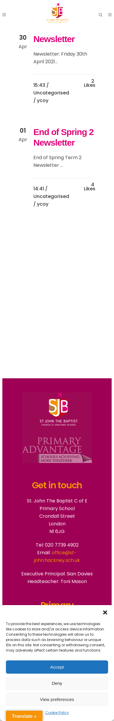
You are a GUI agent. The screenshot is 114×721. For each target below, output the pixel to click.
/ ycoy (40, 100)
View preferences (57, 699)
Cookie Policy (57, 712)
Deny (57, 683)
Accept (57, 667)
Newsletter (54, 39)
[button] (105, 612)
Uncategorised (51, 92)
